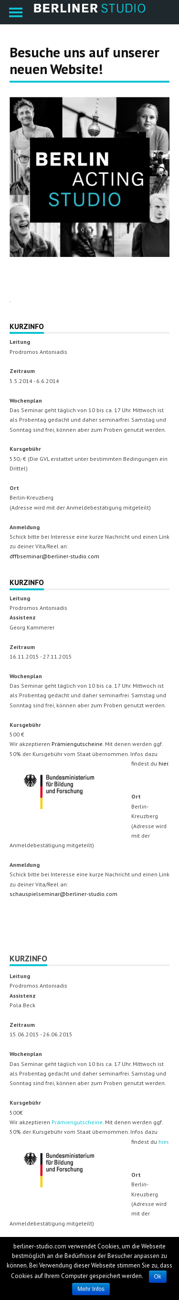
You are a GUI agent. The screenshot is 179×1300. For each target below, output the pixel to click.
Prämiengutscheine (77, 743)
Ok (157, 1276)
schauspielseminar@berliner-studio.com (63, 893)
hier (163, 763)
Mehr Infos (91, 1289)
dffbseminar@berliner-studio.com (54, 556)
